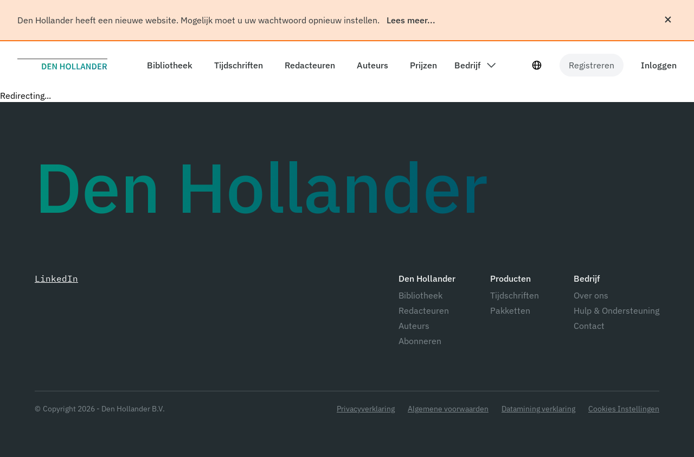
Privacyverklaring (366, 409)
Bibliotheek (420, 295)
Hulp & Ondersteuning (616, 310)
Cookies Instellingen (623, 409)
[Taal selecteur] (536, 65)
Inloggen (659, 65)
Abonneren (420, 340)
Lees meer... (411, 20)
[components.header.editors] (307, 65)
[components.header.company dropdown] (475, 65)
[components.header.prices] (421, 65)
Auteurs (414, 325)
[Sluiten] (668, 19)
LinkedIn (56, 278)
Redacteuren (424, 310)
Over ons (591, 295)
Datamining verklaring (538, 409)
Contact (589, 325)
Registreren (591, 65)
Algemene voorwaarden (448, 409)
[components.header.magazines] (236, 65)
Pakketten (510, 310)
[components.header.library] (167, 65)
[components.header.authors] (370, 65)
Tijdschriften (514, 295)
